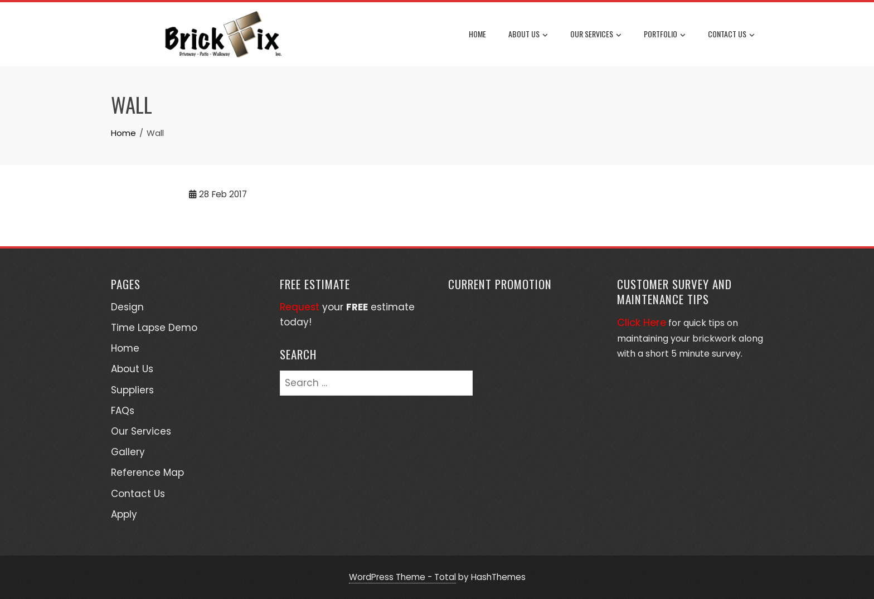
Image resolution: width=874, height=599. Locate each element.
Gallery (128, 452)
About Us (528, 35)
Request (299, 307)
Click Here (641, 322)
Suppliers (132, 390)
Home (477, 34)
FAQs (122, 410)
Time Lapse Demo (154, 327)
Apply (124, 514)
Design (127, 307)
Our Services (595, 35)
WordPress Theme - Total (402, 577)
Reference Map (147, 472)
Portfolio (665, 35)
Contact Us (731, 35)
